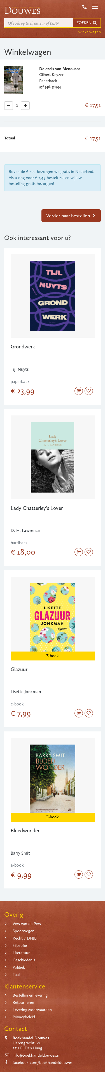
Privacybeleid (24, 1016)
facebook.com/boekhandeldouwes (43, 1062)
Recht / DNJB (25, 938)
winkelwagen (89, 31)
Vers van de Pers (27, 923)
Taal (16, 974)
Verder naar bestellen (70, 216)
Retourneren (23, 1002)
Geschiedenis (24, 959)
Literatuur (21, 952)
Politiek (19, 967)
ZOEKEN (86, 22)
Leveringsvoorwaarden (32, 1009)
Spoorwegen (23, 930)
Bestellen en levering (30, 995)
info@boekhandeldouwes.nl (36, 1055)
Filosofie (20, 945)
